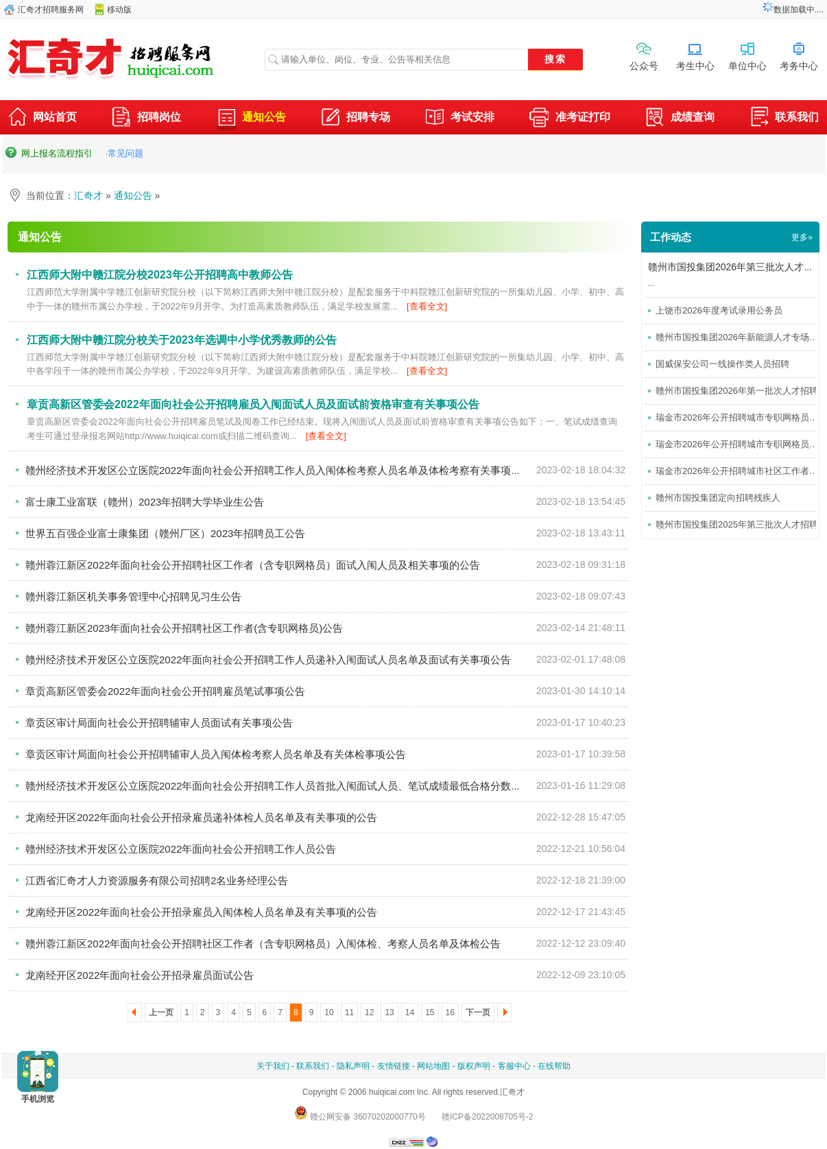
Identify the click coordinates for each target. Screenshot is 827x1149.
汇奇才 (88, 195)
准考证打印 (569, 118)
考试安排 (459, 118)
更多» (802, 237)
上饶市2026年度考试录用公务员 (719, 310)
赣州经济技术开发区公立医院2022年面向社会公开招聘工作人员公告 (180, 849)
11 (349, 1012)
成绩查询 (680, 118)
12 (369, 1012)
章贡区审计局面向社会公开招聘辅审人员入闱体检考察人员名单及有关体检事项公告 (215, 754)
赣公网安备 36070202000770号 (360, 1117)
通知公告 (251, 117)
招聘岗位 (146, 118)
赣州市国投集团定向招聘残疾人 (718, 498)
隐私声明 (353, 1066)
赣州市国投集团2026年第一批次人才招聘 (737, 391)
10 (328, 1012)
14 (409, 1012)
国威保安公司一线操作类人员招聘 (722, 364)
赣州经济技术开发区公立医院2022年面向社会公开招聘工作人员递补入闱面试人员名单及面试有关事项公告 (268, 659)
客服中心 (514, 1066)
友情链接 (393, 1066)
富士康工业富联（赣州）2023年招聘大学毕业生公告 (144, 502)
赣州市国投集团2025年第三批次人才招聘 (737, 524)
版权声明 (473, 1066)
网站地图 (433, 1066)
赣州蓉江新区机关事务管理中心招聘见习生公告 (133, 596)
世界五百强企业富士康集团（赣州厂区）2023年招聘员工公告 (165, 533)
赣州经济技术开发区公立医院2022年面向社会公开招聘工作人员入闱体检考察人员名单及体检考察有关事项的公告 (283, 470)
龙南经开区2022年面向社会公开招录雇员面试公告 (139, 975)
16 (450, 1012)
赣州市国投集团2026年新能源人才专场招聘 (741, 337)
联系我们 (784, 118)
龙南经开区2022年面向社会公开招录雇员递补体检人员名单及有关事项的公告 (201, 817)
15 (429, 1012)
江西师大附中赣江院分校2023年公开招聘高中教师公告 (160, 275)
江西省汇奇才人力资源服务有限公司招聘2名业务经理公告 (156, 880)
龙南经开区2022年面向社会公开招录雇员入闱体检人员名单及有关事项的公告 (201, 912)
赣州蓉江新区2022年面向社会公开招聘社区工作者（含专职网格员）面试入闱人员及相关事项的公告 (252, 565)
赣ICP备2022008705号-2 (487, 1117)
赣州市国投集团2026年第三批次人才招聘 (735, 266)
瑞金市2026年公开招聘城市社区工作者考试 (741, 471)
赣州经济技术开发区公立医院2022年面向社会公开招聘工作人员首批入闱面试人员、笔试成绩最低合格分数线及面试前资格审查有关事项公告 (345, 786)
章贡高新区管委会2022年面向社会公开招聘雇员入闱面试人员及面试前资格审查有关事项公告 (253, 404)
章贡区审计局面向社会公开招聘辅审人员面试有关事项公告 (159, 723)
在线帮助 (554, 1066)
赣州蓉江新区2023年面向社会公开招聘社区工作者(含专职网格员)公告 (184, 628)
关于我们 (272, 1066)
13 (389, 1012)
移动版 (119, 9)
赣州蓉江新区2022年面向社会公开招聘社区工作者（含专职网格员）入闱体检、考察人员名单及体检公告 (263, 943)
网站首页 (42, 118)
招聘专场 (355, 118)
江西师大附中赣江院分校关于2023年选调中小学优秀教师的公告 (182, 340)
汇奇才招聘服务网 (51, 9)
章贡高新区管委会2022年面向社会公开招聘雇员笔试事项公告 (165, 691)
